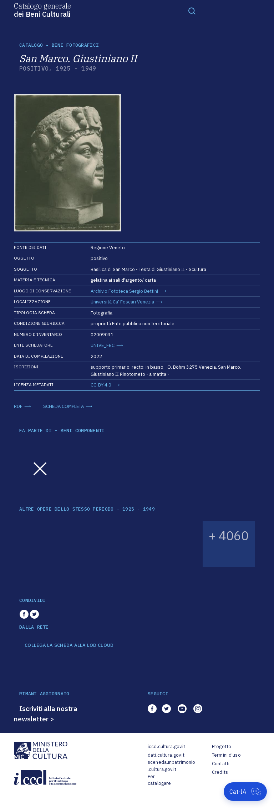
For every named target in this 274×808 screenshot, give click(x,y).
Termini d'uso (226, 755)
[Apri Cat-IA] (245, 791)
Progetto (221, 746)
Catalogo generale (42, 9)
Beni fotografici (75, 45)
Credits (220, 772)
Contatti (220, 764)
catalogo (31, 45)
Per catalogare (159, 780)
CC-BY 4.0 (101, 385)
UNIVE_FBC (103, 345)
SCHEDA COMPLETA (63, 406)
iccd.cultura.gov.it (166, 746)
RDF (18, 406)
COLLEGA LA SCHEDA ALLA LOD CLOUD (69, 645)
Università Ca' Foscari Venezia (122, 302)
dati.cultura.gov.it (166, 755)
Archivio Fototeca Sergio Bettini (124, 291)
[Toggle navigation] (192, 10)
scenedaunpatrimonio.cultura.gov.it (171, 765)
